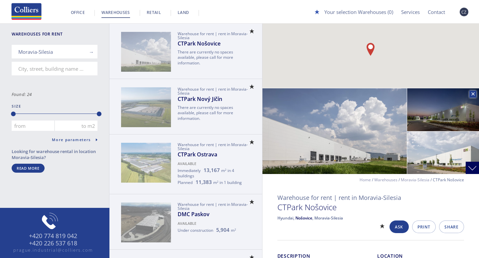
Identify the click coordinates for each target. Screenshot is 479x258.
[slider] (13, 114)
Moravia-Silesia (415, 180)
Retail (154, 12)
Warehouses (115, 12)
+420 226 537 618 (53, 243)
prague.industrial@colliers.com (53, 250)
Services (410, 12)
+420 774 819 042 (53, 236)
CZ (464, 12)
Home (365, 180)
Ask (399, 227)
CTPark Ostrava (197, 154)
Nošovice (303, 218)
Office (78, 12)
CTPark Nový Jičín (200, 99)
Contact (436, 12)
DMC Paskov (194, 214)
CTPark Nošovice (199, 43)
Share (451, 227)
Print (423, 227)
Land (183, 12)
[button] (371, 49)
